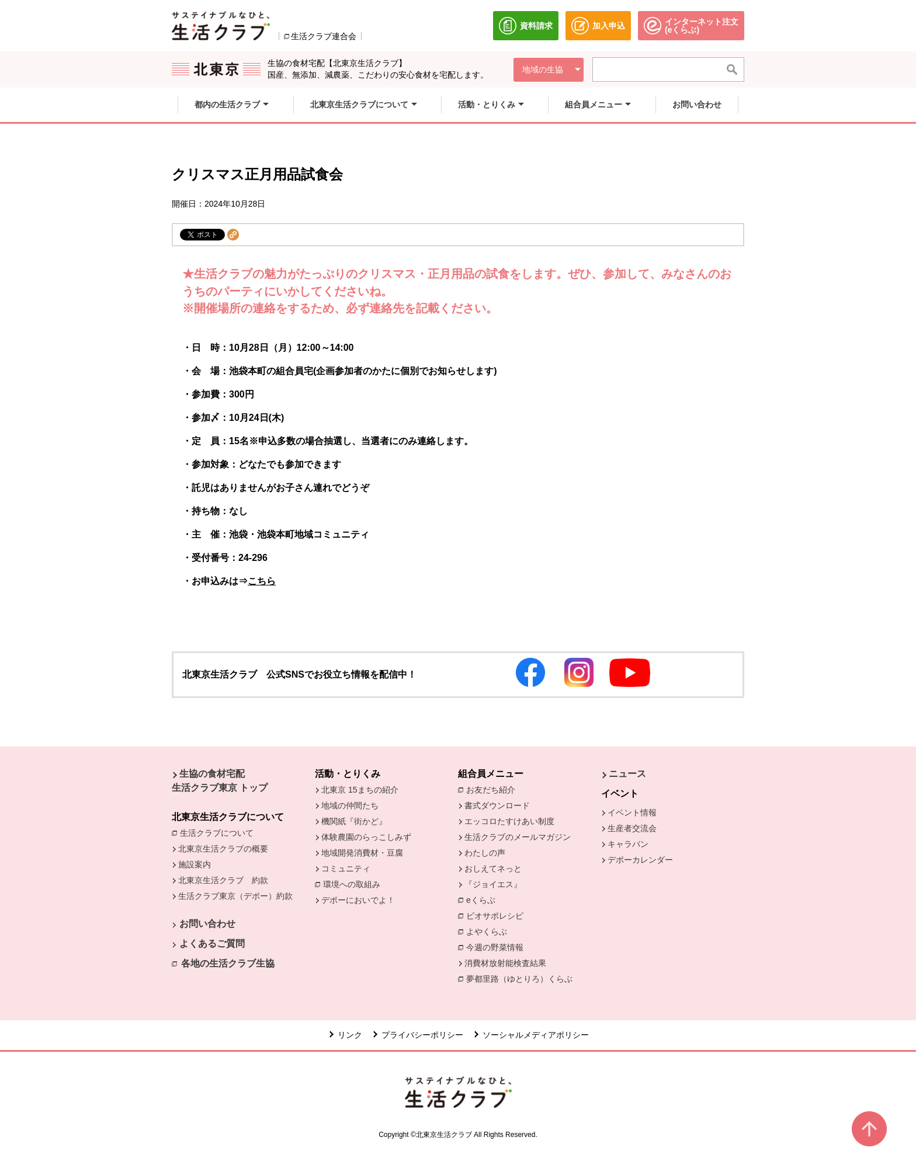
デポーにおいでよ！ (358, 900)
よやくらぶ (489, 931)
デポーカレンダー (640, 859)
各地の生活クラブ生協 (228, 963)
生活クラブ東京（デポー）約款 (235, 896)
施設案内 (194, 864)
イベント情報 (632, 812)
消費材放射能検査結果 (508, 962)
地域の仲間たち (350, 805)
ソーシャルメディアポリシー (536, 1035)
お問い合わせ (207, 924)
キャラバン (628, 844)
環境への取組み (354, 885)
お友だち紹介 (493, 789)
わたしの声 (484, 852)
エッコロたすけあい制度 (509, 821)
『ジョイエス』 (493, 884)
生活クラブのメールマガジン (517, 837)
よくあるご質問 (212, 943)
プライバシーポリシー (422, 1035)
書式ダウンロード (497, 805)
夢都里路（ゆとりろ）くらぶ (519, 978)
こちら (262, 581)
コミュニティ (345, 868)
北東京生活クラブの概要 (223, 848)
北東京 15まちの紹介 (359, 789)
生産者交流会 (632, 828)
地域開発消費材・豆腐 (362, 852)
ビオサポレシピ (497, 915)
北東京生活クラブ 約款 (223, 880)
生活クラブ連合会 (323, 36)
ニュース (627, 774)
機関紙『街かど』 (354, 821)
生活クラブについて (219, 832)
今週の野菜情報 (497, 946)
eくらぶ (480, 900)
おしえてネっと (493, 868)
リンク (350, 1035)
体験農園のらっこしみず (366, 837)
